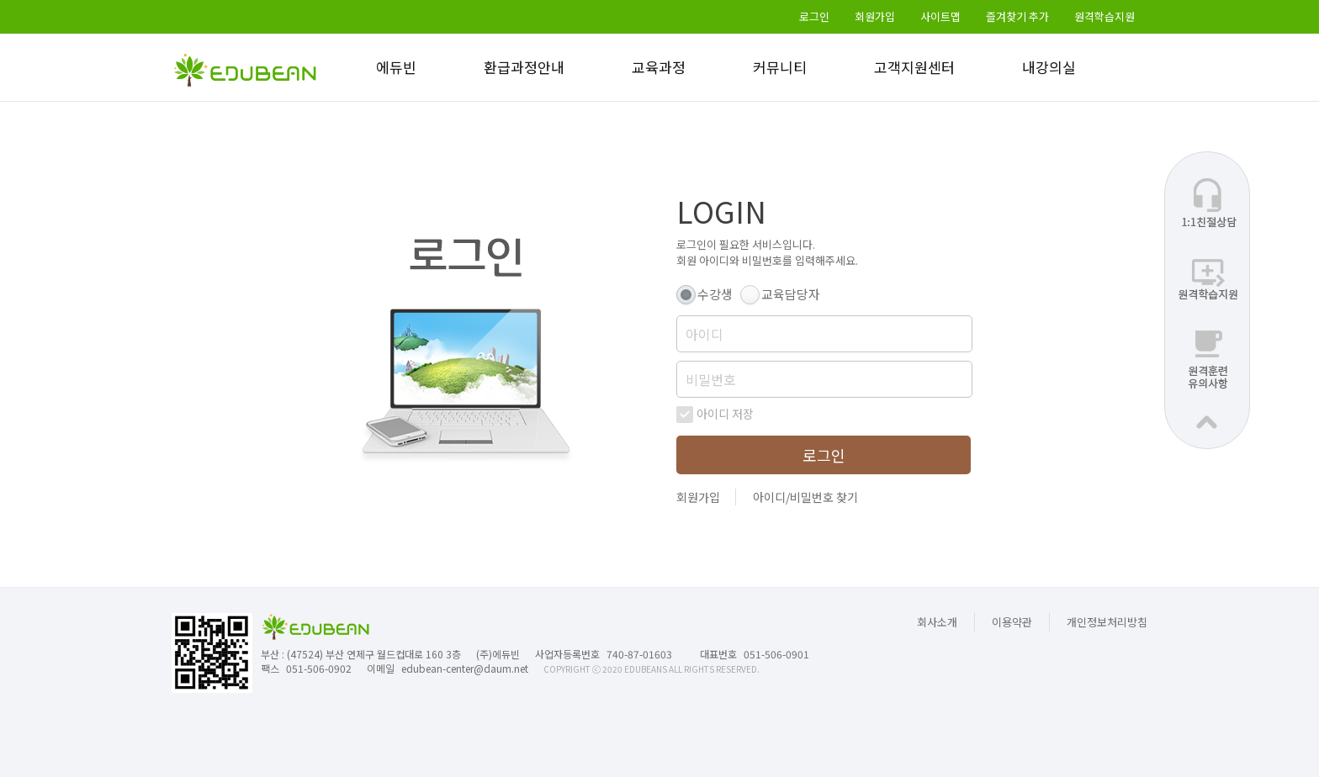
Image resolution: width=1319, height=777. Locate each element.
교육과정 (659, 66)
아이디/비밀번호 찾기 (805, 497)
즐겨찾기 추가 (1017, 16)
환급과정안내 (524, 66)
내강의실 (1049, 66)
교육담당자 (790, 294)
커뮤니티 (780, 66)
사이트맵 (940, 16)
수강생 (715, 294)
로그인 (814, 16)
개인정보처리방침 (1107, 622)
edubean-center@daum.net (464, 668)
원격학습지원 (1104, 16)
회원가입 (875, 16)
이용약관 (1012, 622)
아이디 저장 (725, 414)
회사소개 (937, 622)
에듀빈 (396, 66)
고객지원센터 (914, 66)
